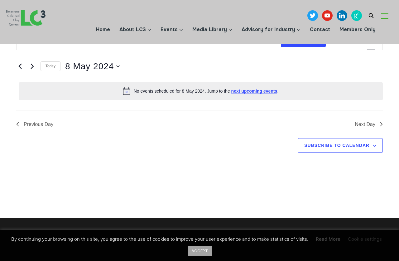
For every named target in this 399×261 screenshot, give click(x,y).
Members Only (357, 29)
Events (169, 29)
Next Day (369, 124)
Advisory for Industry (268, 29)
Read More (328, 239)
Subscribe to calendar (336, 145)
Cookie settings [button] (365, 239)
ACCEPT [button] (199, 250)
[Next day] (32, 66)
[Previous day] (20, 66)
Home (103, 29)
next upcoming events (254, 91)
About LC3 (132, 29)
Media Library (209, 29)
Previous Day (34, 124)
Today (50, 66)
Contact (320, 29)
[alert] (201, 91)
